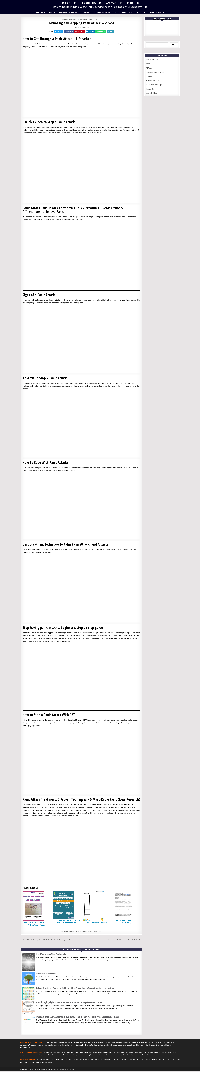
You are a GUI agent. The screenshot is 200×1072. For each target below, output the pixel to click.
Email (112, 31)
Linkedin (90, 31)
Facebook (68, 31)
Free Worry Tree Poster (46, 974)
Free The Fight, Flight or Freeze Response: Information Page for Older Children (69, 1003)
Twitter (57, 31)
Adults (52, 12)
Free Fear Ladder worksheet (96, 924)
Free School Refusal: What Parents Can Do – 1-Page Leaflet (66, 922)
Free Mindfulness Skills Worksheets (51, 954)
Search (173, 44)
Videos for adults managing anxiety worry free (85, 932)
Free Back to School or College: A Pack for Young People (36, 925)
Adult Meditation (152, 60)
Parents (86, 12)
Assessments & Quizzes (69, 12)
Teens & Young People (123, 12)
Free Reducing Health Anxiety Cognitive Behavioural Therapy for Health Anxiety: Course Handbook (77, 1017)
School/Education (102, 12)
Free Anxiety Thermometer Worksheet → (125, 941)
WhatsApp (101, 31)
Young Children (157, 12)
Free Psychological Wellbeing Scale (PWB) (126, 922)
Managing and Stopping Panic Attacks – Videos (81, 23)
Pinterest (79, 31)
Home (64, 19)
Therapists (141, 12)
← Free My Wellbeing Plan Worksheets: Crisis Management (45, 941)
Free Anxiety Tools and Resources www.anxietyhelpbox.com (100, 3)
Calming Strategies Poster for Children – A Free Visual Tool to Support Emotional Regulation (75, 988)
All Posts (40, 12)
